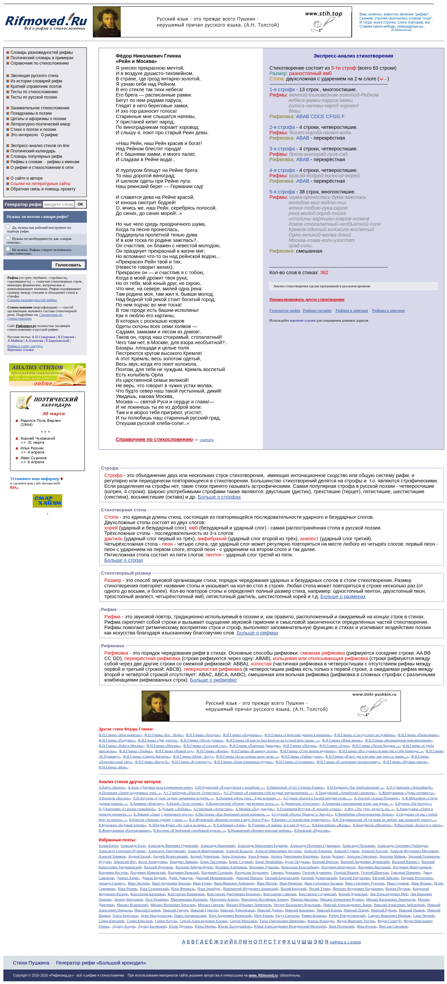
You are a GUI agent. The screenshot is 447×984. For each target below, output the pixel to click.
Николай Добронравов (237, 910)
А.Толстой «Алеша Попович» (376, 798)
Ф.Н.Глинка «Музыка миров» (405, 762)
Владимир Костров (113, 872)
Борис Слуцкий (240, 862)
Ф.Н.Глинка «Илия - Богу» (193, 756)
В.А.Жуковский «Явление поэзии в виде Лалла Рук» (229, 820)
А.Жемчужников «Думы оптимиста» (406, 793)
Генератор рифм (23, 204)
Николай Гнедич (175, 910)
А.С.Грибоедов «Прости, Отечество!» (192, 793)
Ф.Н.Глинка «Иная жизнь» (342, 740)
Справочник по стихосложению (39, 63)
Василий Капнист (405, 862)
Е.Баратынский (57, 340)
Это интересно (24, 135)
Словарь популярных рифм (36, 156)
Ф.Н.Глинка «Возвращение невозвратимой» (398, 740)
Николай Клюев (329, 910)
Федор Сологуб (389, 921)
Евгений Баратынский (282, 878)
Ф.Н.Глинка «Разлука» (203, 735)
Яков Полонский (341, 926)
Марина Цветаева (304, 899)
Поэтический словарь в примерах (41, 58)
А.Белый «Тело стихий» (184, 803)
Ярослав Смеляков (393, 926)
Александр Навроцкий (217, 845)
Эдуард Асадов (123, 926)
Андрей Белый (139, 856)
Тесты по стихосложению (34, 91)
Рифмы (113, 627)
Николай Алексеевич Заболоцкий (399, 905)
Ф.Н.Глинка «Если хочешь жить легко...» (247, 756)
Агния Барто (108, 845)
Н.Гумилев (66, 337)
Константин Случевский (317, 894)
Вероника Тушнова (263, 867)
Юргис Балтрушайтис (234, 926)
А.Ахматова (34, 340)
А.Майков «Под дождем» (254, 809)
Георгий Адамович (317, 872)
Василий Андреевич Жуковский (365, 862)
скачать (207, 439)
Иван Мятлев (267, 883)
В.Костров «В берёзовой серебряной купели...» (189, 830)
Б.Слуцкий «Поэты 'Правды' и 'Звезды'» (302, 814)
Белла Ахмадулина (152, 862)
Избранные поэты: (117, 840)
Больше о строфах (219, 497)
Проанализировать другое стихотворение (307, 299)
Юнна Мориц (205, 926)
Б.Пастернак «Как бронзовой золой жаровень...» (232, 814)
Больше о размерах (343, 596)
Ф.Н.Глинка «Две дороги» (157, 740)
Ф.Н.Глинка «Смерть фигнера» (146, 756)
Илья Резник (127, 888)
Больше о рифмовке (213, 680)
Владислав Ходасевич (251, 872)
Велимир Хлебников (231, 867)
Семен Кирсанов (111, 921)
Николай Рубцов (383, 910)
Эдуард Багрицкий (152, 926)
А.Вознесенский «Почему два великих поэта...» (241, 803)
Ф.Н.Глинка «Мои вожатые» (120, 735)
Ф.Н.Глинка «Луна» (334, 746)
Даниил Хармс (127, 878)
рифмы (422, 14)
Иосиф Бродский (294, 888)
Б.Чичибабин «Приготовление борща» (364, 814)
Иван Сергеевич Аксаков (324, 883)
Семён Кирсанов (139, 921)
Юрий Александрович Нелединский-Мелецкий (290, 926)
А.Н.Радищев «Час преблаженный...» (355, 787)
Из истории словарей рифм (36, 81)
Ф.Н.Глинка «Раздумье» (117, 740)
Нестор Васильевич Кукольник (297, 905)
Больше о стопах (123, 560)
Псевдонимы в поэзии (31, 113)
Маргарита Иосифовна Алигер (264, 899)
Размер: (279, 73)
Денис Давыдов (181, 878)
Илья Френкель (183, 888)
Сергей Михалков (243, 921)
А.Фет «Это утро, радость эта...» (368, 809)
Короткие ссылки (20, 350)
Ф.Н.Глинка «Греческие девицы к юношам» (297, 735)
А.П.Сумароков (43, 337)
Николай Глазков (147, 910)
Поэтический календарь (32, 151)
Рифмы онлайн (317, 310)
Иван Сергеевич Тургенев (364, 883)
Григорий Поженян (405, 872)
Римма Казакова (314, 915)
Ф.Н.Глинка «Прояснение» (418, 735)
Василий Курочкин (158, 867)
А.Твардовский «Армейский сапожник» (345, 793)
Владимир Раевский (183, 872)
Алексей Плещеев (317, 851)
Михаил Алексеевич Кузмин (341, 899)
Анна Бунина (258, 856)
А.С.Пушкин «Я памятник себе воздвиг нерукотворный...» (268, 793)
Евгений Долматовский (319, 878)
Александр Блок (133, 845)
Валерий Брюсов (325, 862)
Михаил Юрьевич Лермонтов (248, 905)
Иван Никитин (290, 883)
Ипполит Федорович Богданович (357, 888)
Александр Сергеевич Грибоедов (402, 845)
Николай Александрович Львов (347, 905)
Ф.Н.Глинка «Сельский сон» (204, 746)
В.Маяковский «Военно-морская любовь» (259, 830)
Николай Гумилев (204, 910)
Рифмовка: (282, 116)
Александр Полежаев (358, 845)
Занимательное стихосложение (39, 108)
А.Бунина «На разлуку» (413, 803)
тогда (367, 22)
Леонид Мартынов (128, 899)
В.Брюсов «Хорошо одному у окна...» (157, 820)
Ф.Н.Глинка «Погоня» (300, 746)
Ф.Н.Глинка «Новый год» (174, 751)
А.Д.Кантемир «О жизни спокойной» (127, 809)
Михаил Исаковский (131, 905)
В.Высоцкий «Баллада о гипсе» (418, 825)
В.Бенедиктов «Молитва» (372, 825)
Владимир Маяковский (147, 872)
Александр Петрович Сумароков (314, 845)
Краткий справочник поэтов (36, 86)
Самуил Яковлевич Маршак (389, 915)
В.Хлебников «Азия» (229, 825)
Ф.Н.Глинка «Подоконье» (242, 735)
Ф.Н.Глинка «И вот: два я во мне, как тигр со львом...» (366, 756)
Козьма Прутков (397, 888)
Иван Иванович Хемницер (234, 883)
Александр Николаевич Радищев (262, 845)
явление (406, 14)
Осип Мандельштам (156, 915)
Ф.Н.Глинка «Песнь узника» (201, 740)
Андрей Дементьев (204, 856)
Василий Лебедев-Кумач (194, 867)
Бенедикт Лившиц (183, 862)
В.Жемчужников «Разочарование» (124, 830)
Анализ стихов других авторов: (130, 781)
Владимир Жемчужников (412, 867)
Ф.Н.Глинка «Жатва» (212, 751)
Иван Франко (421, 883)
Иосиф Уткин (319, 888)
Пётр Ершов (263, 915)
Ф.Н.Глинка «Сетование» (294, 762)
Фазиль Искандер (320, 921)
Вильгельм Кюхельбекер (299, 867)
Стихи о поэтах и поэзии (33, 129)
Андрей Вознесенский (170, 856)
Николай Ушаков (411, 910)
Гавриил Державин (285, 872)
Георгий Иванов (346, 872)
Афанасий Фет (124, 862)
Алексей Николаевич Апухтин (278, 851)
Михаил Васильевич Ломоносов (390, 899)
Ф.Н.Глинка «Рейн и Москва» (121, 746)
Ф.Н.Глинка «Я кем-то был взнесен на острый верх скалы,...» (272, 740)
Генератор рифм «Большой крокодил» (101, 962)
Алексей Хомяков (112, 856)
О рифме (49, 135)
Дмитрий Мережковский (214, 878)
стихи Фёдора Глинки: (132, 729)
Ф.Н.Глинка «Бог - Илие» (163, 735)
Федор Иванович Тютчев (356, 921)
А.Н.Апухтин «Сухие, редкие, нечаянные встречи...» (173, 798)
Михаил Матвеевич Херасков (172, 905)
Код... (14, 487)
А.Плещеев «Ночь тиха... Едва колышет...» (248, 798)
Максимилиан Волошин (189, 899)
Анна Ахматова (233, 856)
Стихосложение (19, 307)
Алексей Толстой (374, 851)
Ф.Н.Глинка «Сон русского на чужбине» (364, 735)
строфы (13, 296)
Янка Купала (366, 926)
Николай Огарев (356, 910)
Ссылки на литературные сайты (40, 183)
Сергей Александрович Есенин (203, 921)
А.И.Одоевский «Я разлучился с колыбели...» (229, 787)
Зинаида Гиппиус (112, 883)
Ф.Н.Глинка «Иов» (113, 767)
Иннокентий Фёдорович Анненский (250, 888)
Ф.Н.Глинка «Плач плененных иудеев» (243, 762)
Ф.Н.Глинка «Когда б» (152, 762)
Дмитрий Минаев (248, 878)
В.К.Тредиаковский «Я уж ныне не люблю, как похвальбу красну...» (384, 820)
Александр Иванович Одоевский (173, 845)
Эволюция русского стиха (34, 75)
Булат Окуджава (297, 862)
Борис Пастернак (213, 862)
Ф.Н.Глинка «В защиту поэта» (254, 751)
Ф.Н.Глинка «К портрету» (191, 762)
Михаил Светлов (211, 905)
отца (427, 18)
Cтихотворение (287, 68)
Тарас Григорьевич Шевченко (282, 921)
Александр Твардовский (166, 851)
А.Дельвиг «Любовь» (174, 809)
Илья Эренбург (208, 888)
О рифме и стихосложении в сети (41, 167)
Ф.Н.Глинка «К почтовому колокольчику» (348, 762)
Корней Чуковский (353, 894)
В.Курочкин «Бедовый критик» (122, 825)
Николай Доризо (269, 910)
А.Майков (15, 340)
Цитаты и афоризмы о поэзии (38, 118)
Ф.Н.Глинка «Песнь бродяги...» (376, 746)
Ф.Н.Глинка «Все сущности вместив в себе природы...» (381, 751)
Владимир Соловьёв (216, 872)
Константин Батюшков (147, 894)
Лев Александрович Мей (389, 894)
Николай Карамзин (299, 910)
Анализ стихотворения (290, 286)
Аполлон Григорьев (362, 856)
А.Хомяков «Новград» (146, 803)
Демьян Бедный (154, 878)
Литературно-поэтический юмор (40, 124)
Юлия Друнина (180, 926)
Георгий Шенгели (374, 872)
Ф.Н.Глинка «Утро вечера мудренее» (308, 751)
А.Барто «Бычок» (112, 787)
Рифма (13, 278)
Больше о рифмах (257, 632)
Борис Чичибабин (268, 862)
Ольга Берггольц (125, 915)
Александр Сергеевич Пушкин (122, 851)
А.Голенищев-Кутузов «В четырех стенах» (309, 809)
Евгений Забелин (385, 878)
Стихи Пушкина (31, 962)
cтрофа (286, 89)
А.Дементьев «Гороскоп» (300, 803)
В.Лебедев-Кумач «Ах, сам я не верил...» (179, 825)
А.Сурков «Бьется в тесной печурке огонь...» (317, 798)
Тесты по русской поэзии (33, 97)
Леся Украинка (156, 899)
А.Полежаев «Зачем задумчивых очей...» (130, 793)
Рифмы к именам (352, 310)
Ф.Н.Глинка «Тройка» (135, 751)
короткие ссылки (302, 320)
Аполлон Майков (392, 856)
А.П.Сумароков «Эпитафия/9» (409, 787)
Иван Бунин (202, 883)
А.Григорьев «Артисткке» (213, 809)
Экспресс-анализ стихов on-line (39, 145)
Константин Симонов (279, 894)
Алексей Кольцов (239, 851)
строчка (381, 18)
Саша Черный (423, 915)
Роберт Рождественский (347, 915)
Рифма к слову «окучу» (25, 346)
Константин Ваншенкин (186, 894)
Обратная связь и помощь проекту (42, 189)
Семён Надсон (166, 921)
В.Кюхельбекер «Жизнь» (331, 825)
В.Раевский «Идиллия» (312, 830)
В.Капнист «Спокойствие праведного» (300, 820)
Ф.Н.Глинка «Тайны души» (301, 756)
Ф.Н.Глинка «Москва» (163, 746)
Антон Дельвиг (332, 856)
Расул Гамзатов (287, 915)
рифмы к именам (63, 161)
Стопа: (277, 78)
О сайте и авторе (26, 178)
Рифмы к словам (26, 161)
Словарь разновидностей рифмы (41, 52)
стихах (309, 272)
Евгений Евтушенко (354, 878)
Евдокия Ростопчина (417, 878)
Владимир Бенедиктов (338, 867)
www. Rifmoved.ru (263, 975)
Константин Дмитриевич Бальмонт (234, 894)
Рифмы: (279, 95)
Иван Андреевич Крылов (171, 883)
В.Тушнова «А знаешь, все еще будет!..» (278, 825)
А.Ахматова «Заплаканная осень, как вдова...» (357, 803)
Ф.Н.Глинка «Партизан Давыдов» (254, 746)
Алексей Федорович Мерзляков (414, 851)
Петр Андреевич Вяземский (230, 915)
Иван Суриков (398, 883)
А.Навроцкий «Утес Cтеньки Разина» (295, 787)
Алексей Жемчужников (205, 851)
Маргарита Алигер (224, 899)
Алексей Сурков (346, 851)
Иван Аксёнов (138, 883)
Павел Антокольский (190, 915)
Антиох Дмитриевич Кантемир (294, 856)
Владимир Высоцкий (374, 867)
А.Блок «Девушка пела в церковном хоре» (160, 787)
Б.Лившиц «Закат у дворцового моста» (163, 814)
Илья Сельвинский (154, 888)
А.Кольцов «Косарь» (114, 798)
